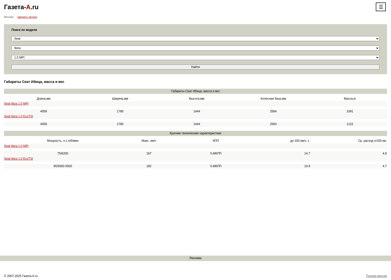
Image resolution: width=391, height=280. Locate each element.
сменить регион (27, 16)
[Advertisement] (149, 212)
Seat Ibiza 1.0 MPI (16, 103)
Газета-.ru (21, 6)
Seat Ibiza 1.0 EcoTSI (18, 116)
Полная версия (376, 276)
